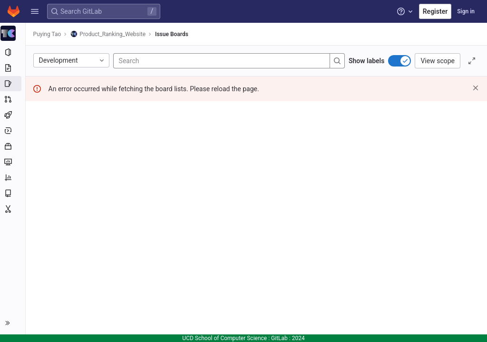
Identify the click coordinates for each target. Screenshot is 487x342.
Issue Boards (172, 34)
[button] (34, 11)
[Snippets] (13, 209)
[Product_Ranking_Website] (13, 33)
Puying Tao (48, 34)
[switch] (399, 60)
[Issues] (13, 83)
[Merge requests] (13, 99)
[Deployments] (13, 130)
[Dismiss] (475, 88)
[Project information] (13, 52)
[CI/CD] (13, 115)
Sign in (466, 11)
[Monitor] (13, 162)
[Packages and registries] (13, 146)
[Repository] (13, 68)
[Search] (177, 60)
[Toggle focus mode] (471, 60)
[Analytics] (13, 177)
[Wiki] (13, 193)
